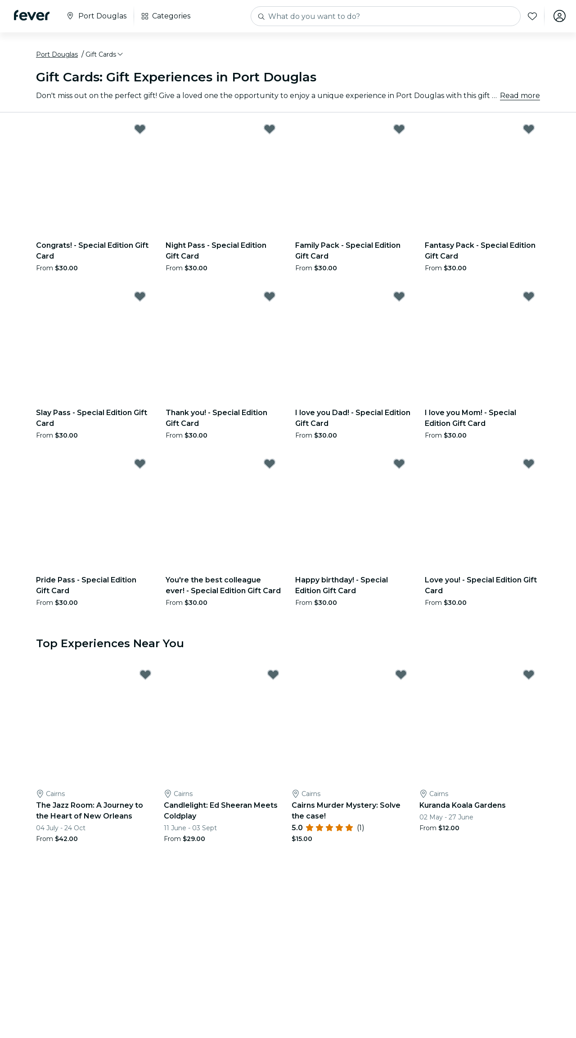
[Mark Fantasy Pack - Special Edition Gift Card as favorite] (529, 129)
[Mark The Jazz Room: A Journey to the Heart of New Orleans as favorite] (145, 675)
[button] (105, 55)
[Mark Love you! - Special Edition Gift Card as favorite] (529, 464)
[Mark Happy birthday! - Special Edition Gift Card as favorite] (399, 464)
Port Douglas (57, 55)
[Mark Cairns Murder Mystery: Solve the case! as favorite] (401, 675)
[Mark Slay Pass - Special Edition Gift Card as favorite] (140, 297)
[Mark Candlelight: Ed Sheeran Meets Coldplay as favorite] (273, 675)
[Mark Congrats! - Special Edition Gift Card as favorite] (140, 129)
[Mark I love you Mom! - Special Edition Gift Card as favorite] (529, 297)
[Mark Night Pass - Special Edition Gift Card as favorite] (269, 129)
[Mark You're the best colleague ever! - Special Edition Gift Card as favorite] (269, 464)
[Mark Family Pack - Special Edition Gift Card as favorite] (399, 129)
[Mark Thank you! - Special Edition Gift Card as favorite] (269, 297)
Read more (520, 96)
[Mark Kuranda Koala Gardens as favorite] (529, 675)
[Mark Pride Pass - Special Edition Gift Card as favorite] (140, 464)
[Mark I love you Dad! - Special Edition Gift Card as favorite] (399, 297)
